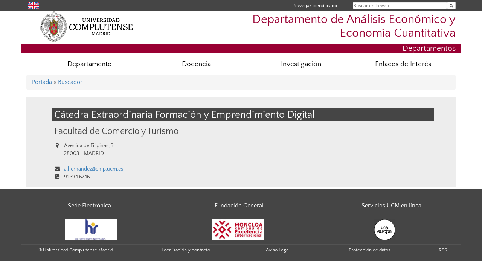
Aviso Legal (278, 250)
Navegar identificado (315, 5)
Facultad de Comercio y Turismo (116, 131)
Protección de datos (369, 250)
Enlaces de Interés (403, 64)
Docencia (196, 64)
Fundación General (239, 205)
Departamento (89, 64)
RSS (443, 250)
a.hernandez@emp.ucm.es (93, 169)
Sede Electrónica (89, 205)
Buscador (70, 82)
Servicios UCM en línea (391, 205)
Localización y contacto (186, 250)
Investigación (301, 64)
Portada (42, 82)
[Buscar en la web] (451, 5)
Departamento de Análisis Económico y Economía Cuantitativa (354, 26)
